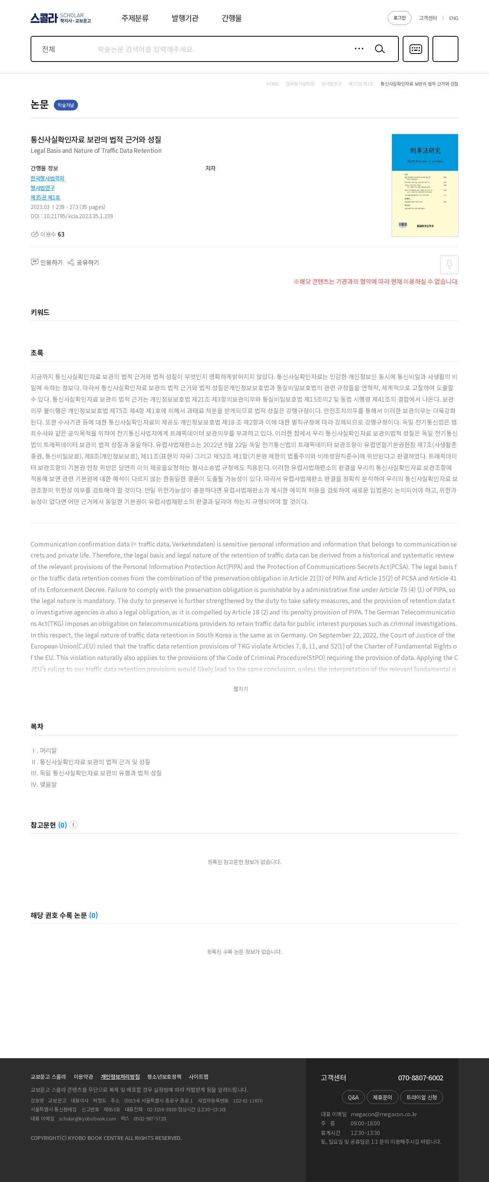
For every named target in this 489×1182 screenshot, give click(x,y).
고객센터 (428, 17)
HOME (273, 83)
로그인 (399, 17)
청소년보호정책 (164, 1076)
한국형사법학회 (48, 178)
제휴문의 (382, 1097)
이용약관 (83, 1076)
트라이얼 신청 (421, 1097)
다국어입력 (415, 61)
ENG (453, 17)
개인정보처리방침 (120, 1076)
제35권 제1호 (45, 197)
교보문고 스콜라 (48, 1076)
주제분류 (135, 17)
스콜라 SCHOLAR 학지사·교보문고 (60, 22)
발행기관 (185, 17)
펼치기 (240, 689)
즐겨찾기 (444, 61)
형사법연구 (43, 187)
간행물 (232, 17)
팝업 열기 (73, 825)
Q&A (353, 1097)
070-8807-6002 (420, 1077)
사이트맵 (198, 1076)
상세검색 (357, 54)
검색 (378, 54)
